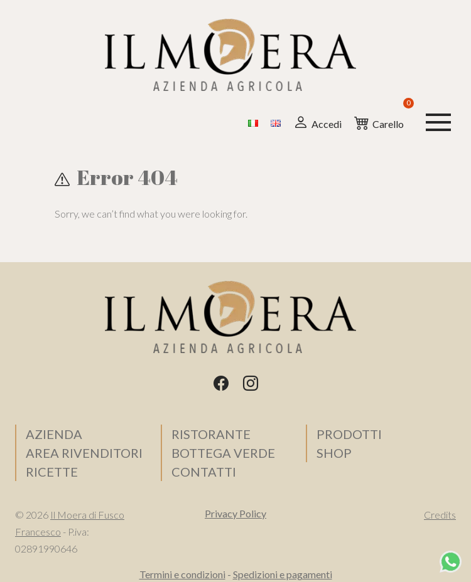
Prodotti (349, 434)
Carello (379, 121)
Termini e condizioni (182, 574)
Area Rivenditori (84, 452)
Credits (440, 515)
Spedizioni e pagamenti (282, 574)
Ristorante (211, 434)
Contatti (203, 471)
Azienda (54, 434)
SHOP (334, 452)
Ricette (52, 471)
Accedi (317, 122)
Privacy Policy (235, 513)
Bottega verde (223, 452)
